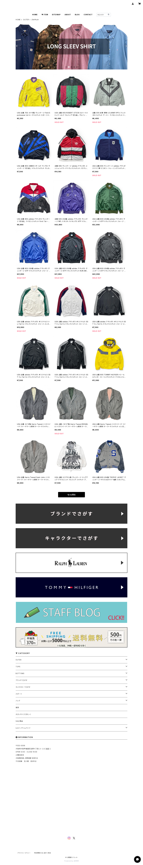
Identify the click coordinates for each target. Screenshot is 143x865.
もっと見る (71, 495)
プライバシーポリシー (24, 853)
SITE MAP (56, 15)
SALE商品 (19, 721)
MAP (47, 749)
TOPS (18, 667)
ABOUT (68, 15)
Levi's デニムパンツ (23, 728)
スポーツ (19, 694)
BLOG (77, 15)
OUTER (26, 20)
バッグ (18, 701)
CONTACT (88, 15)
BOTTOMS (20, 673)
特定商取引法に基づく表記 (42, 853)
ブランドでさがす (21, 680)
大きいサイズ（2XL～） (23, 714)
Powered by (71, 861)
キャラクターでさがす (23, 687)
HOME (34, 15)
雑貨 (17, 707)
